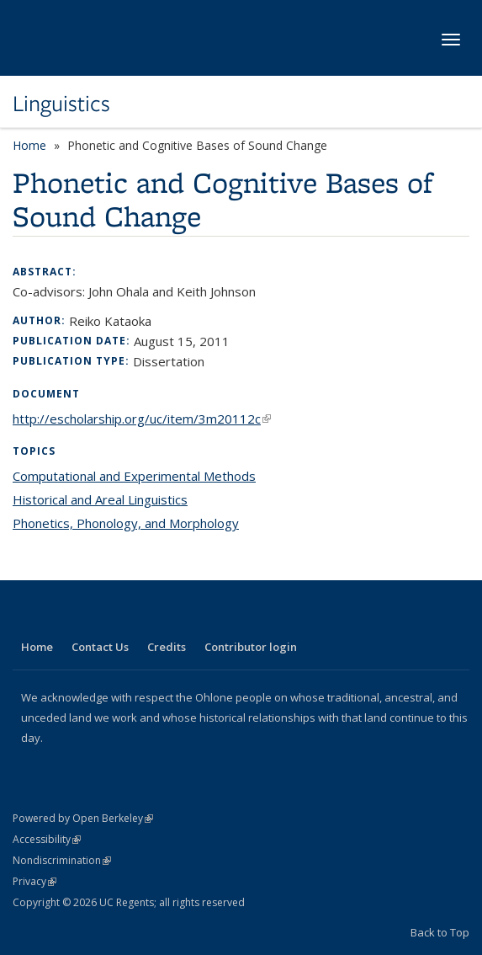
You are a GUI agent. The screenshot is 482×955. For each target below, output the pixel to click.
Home (29, 145)
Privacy (34, 881)
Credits (166, 646)
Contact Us (100, 646)
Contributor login (250, 646)
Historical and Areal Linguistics (100, 499)
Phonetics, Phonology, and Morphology (126, 523)
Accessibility (47, 839)
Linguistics (61, 103)
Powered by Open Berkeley (83, 818)
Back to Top (439, 932)
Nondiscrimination (62, 860)
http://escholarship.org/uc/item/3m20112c (142, 418)
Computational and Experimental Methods (134, 475)
